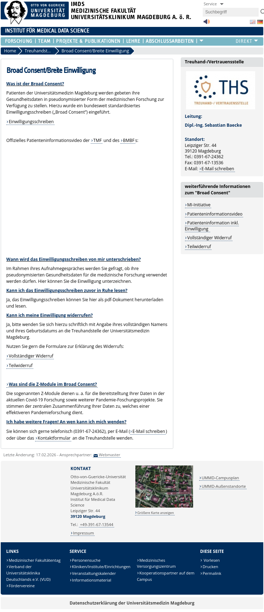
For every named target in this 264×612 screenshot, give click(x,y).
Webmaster (109, 454)
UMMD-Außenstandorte (224, 486)
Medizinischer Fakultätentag (35, 560)
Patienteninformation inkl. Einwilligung (212, 225)
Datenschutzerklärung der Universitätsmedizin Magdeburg (131, 603)
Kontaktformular (54, 438)
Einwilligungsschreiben (31, 122)
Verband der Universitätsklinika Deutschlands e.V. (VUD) (28, 573)
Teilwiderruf (21, 365)
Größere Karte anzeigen (155, 512)
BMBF (129, 140)
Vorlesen (211, 560)
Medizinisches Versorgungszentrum (156, 563)
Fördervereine (22, 585)
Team (44, 41)
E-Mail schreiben (149, 431)
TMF (97, 140)
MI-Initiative (198, 205)
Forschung (19, 41)
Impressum (83, 533)
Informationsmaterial (91, 580)
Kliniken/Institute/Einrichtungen (101, 566)
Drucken (210, 566)
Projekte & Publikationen (88, 41)
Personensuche (86, 560)
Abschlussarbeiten (170, 41)
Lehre (133, 41)
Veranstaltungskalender (94, 573)
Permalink (212, 573)
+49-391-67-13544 (96, 524)
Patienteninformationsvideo (214, 214)
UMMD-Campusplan (220, 477)
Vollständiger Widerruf (31, 356)
